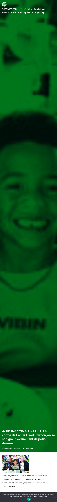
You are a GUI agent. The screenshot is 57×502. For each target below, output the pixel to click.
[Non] (55, 497)
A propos (36, 12)
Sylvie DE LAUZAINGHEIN (12, 448)
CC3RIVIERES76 (9, 9)
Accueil (5, 12)
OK (29, 499)
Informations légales (20, 12)
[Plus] (43, 13)
